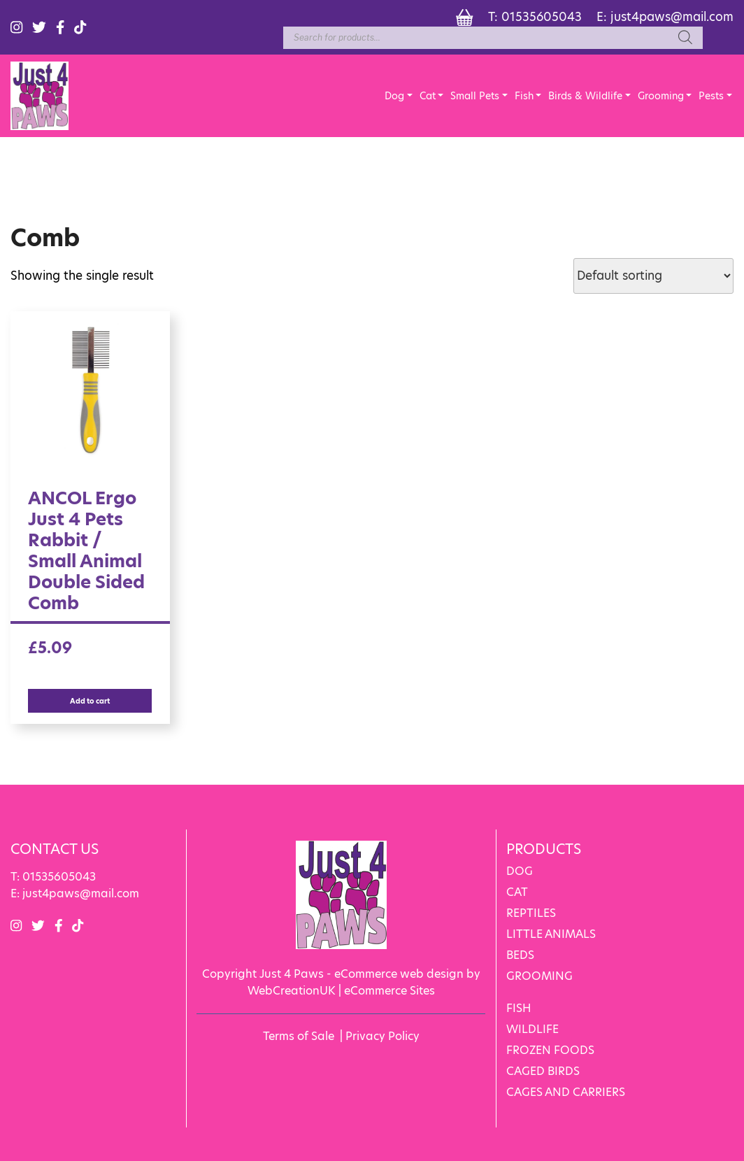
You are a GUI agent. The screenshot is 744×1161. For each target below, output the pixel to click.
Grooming (661, 96)
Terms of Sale (298, 1036)
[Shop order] (653, 276)
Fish (524, 96)
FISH (518, 1008)
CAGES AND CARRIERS (565, 1092)
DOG (519, 871)
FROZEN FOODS (550, 1050)
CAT (517, 892)
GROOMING (539, 976)
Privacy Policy (382, 1036)
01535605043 (541, 16)
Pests (711, 96)
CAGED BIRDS (543, 1071)
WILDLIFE (532, 1029)
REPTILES (531, 913)
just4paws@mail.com (672, 16)
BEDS (520, 955)
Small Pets (474, 96)
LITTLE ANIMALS (551, 934)
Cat (428, 96)
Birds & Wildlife (585, 96)
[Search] (685, 38)
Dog (394, 96)
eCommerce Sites (389, 991)
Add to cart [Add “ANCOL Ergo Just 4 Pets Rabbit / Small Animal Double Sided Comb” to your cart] (90, 701)
